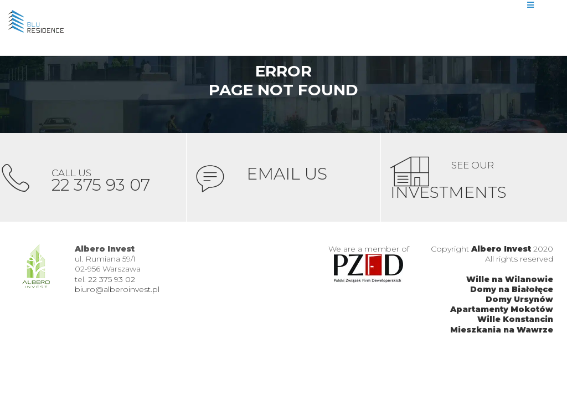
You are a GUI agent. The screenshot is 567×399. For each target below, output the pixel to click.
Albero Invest (501, 249)
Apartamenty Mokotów (501, 309)
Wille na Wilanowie (509, 279)
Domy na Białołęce (511, 289)
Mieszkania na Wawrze (501, 330)
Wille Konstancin (515, 319)
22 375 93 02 (111, 279)
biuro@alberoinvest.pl (117, 289)
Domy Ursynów (519, 299)
